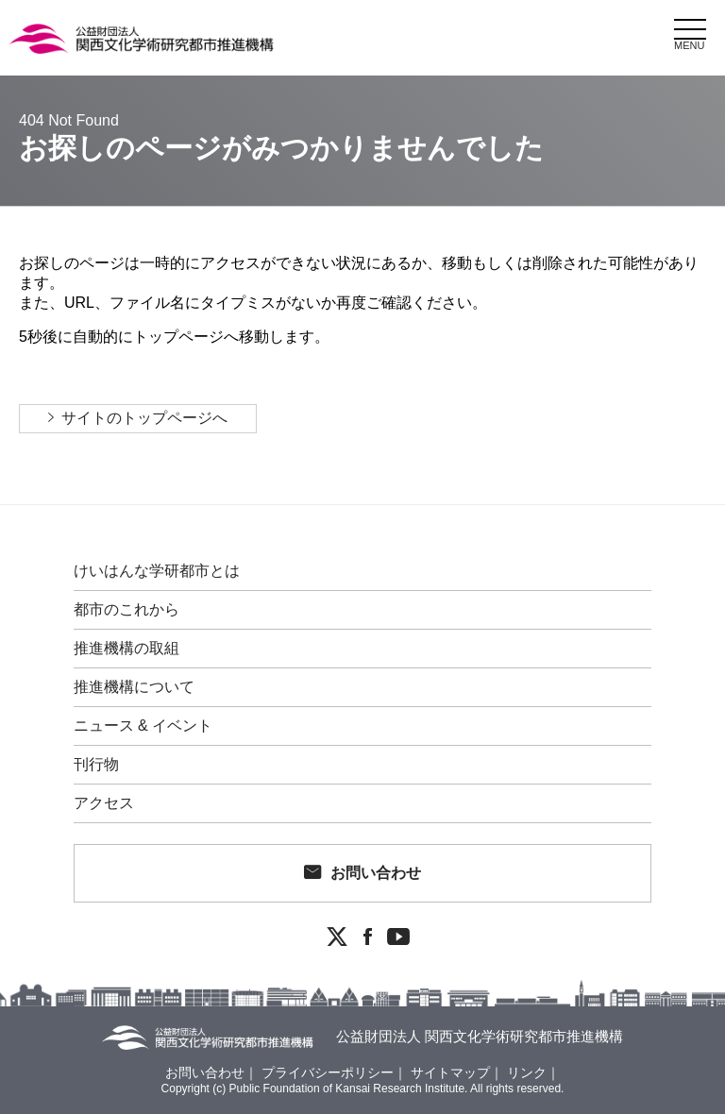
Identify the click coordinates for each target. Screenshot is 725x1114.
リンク (527, 1072)
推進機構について (134, 687)
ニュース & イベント (143, 726)
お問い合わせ (375, 873)
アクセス (104, 803)
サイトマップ (450, 1072)
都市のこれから (126, 609)
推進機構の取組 (126, 648)
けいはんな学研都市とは (157, 571)
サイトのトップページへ (144, 418)
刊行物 (96, 764)
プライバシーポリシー (327, 1072)
